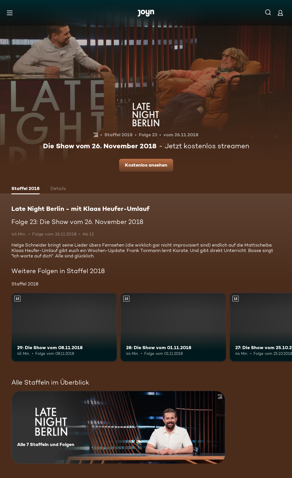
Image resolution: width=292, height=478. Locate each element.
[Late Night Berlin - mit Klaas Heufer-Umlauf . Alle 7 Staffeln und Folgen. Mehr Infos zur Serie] (118, 427)
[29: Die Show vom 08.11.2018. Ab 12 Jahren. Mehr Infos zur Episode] (64, 327)
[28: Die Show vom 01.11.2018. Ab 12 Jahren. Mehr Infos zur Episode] (173, 327)
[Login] (280, 13)
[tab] (25, 189)
